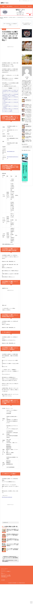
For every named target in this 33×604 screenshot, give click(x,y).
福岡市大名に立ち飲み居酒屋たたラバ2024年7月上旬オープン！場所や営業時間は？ (13, 530)
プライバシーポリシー (4, 568)
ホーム (20, 0)
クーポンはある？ (5, 104)
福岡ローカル (4, 3)
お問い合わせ (30, 6)
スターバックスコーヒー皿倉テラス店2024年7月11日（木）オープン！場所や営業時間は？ (13, 544)
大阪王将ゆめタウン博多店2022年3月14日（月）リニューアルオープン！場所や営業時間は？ (10, 557)
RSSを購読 (25, 0)
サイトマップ (30, 0)
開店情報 (5, 522)
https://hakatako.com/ (10, 151)
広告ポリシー (3, 573)
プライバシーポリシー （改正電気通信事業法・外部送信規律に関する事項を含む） (6, 576)
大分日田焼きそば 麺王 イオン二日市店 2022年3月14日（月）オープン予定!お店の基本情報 (10, 91)
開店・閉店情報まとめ (10, 7)
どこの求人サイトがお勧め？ (7, 111)
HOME (3, 6)
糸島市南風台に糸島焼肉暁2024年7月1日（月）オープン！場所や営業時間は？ (12, 535)
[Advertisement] (10, 54)
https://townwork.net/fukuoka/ (7, 497)
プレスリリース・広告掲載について (23, 7)
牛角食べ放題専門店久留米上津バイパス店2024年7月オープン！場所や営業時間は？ (13, 540)
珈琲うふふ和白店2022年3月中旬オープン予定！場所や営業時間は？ (9, 561)
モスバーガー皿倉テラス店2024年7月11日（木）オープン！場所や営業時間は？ (12, 549)
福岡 (7, 522)
